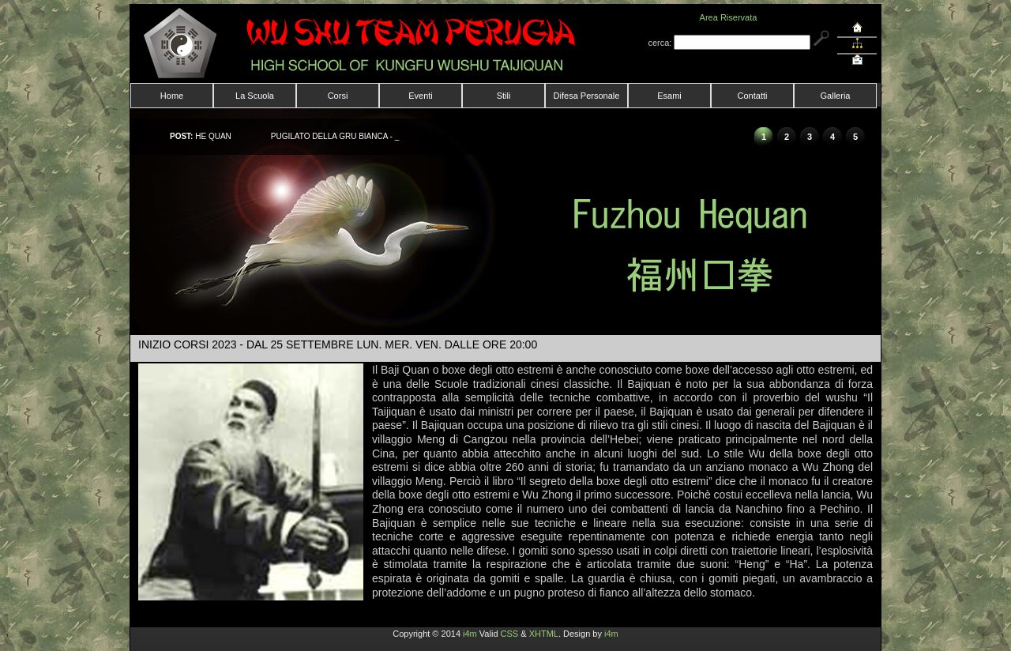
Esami (669, 95)
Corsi (338, 95)
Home (171, 95)
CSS (510, 633)
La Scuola (254, 95)
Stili (504, 95)
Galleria (836, 95)
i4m (470, 633)
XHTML (543, 633)
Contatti (753, 95)
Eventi (420, 95)
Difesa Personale (587, 95)
